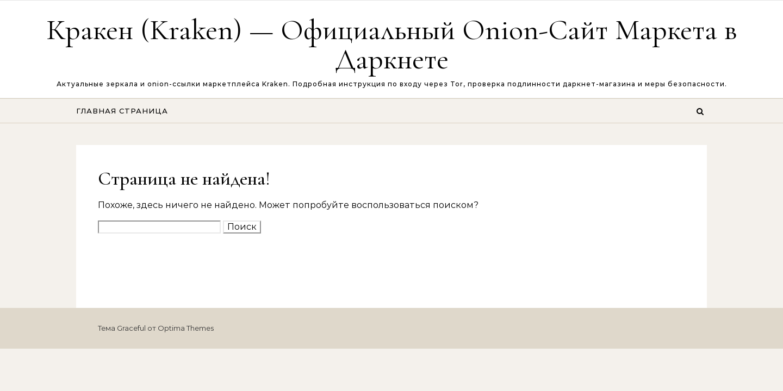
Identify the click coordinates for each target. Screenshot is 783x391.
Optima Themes (186, 328)
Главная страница (122, 110)
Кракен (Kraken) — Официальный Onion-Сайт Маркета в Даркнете (391, 44)
